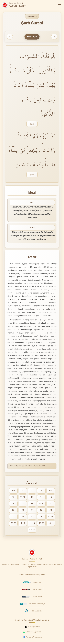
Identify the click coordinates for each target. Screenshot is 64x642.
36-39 (13, 523)
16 (13, 504)
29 (32, 517)
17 (23, 504)
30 (41, 517)
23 (23, 510)
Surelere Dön (32, 16)
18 (32, 504)
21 (51, 504)
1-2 (13, 491)
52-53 (32, 530)
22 (13, 510)
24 (32, 510)
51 (51, 523)
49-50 (41, 523)
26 (51, 510)
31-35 (50, 517)
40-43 (22, 523)
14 (41, 497)
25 (41, 510)
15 (51, 497)
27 (13, 517)
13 (32, 497)
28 (23, 517)
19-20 (41, 504)
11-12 (22, 497)
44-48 (32, 523)
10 (13, 497)
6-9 (50, 491)
